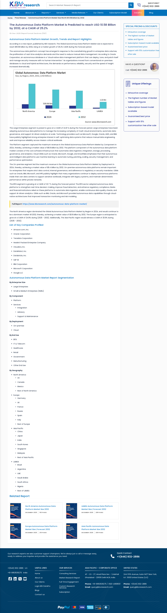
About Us (29, 12)
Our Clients (98, 12)
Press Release (20, 18)
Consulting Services (67, 573)
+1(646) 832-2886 (150, 6)
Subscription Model (118, 12)
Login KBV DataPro (42, 586)
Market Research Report (69, 578)
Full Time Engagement (69, 582)
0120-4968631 (114, 584)
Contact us (40, 594)
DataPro (138, 12)
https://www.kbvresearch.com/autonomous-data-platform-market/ (55, 204)
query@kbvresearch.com (102, 587)
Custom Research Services (67, 587)
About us (39, 578)
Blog (151, 12)
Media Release (79, 12)
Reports (45, 12)
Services (60, 12)
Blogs (37, 590)
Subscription (64, 592)
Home (16, 12)
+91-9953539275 (15, 572)
